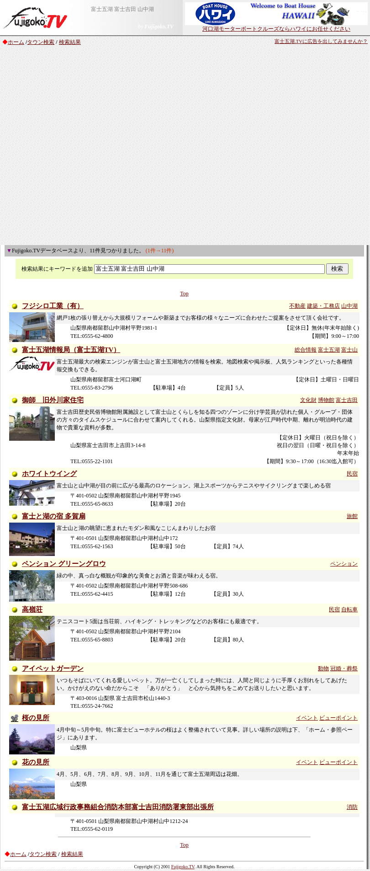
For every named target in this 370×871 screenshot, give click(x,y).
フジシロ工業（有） (53, 306)
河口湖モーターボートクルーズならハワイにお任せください (276, 26)
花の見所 (35, 762)
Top (184, 293)
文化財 (308, 400)
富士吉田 (347, 400)
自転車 (349, 609)
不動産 (297, 306)
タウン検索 (40, 42)
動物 (323, 668)
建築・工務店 (323, 306)
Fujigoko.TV (183, 866)
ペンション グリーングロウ (64, 563)
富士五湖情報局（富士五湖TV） (71, 349)
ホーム (16, 42)
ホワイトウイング (49, 473)
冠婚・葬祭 (344, 668)
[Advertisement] (93, 146)
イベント (307, 718)
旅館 (352, 516)
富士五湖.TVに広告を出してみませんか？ (321, 41)
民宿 (352, 473)
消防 (352, 807)
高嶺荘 (32, 609)
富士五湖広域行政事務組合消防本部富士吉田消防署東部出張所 (118, 807)
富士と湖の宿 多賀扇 (53, 516)
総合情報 (306, 350)
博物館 (326, 400)
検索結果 (70, 42)
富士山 (349, 350)
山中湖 (349, 306)
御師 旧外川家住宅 (53, 400)
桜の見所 (35, 717)
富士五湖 (329, 350)
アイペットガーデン (53, 668)
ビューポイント (338, 718)
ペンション (344, 564)
